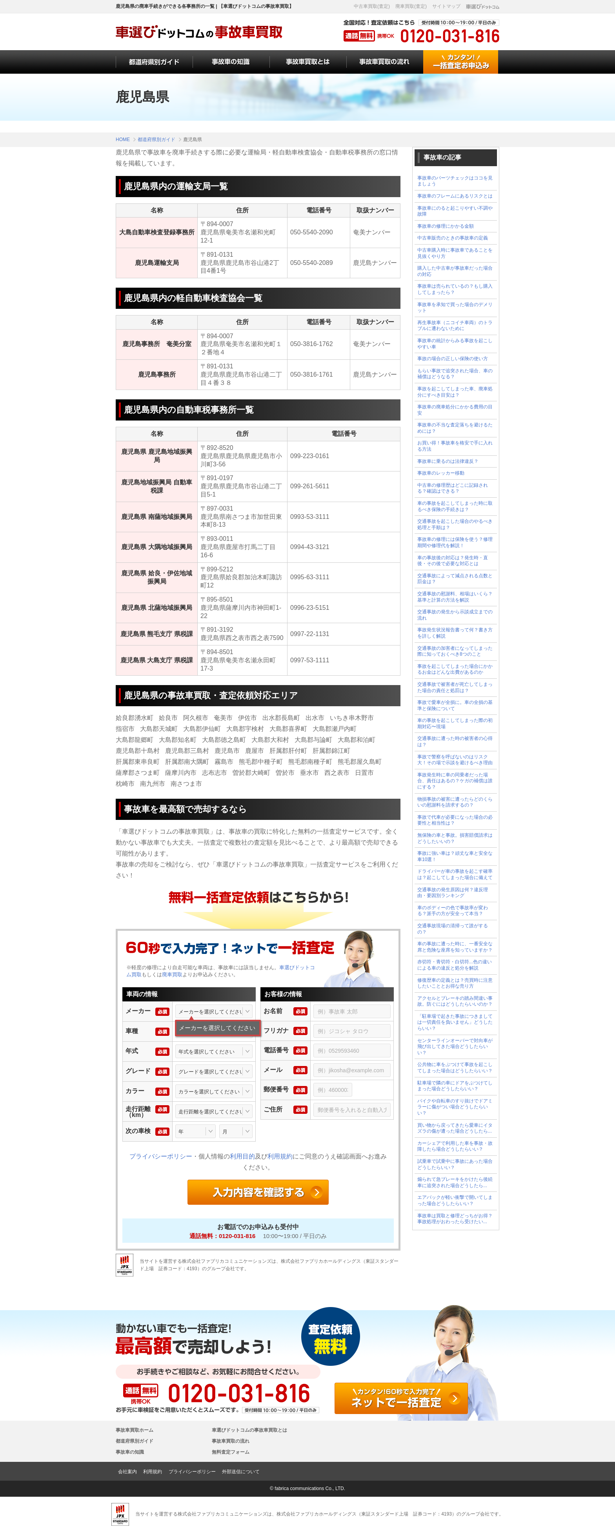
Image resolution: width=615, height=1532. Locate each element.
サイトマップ (446, 6)
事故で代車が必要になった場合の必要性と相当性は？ (455, 820)
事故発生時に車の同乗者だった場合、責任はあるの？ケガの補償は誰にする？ (455, 781)
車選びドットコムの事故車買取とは (249, 1430)
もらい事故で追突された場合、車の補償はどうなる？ (455, 374)
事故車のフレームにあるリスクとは (455, 196)
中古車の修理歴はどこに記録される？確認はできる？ (452, 488)
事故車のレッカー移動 (440, 473)
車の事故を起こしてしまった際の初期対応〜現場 (455, 723)
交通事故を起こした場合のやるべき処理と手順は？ (455, 524)
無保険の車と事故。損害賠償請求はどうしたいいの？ (455, 838)
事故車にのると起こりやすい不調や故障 (455, 211)
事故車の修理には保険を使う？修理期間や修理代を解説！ (455, 542)
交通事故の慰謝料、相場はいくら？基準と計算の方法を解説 (455, 597)
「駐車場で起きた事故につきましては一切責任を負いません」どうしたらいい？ (455, 1022)
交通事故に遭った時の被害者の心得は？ (455, 741)
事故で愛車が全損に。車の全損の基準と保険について (455, 705)
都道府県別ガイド (134, 1441)
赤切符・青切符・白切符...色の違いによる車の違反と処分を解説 (454, 965)
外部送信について (241, 1471)
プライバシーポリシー (160, 1156)
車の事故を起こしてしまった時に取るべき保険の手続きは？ (455, 506)
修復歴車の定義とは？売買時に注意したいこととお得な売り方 (455, 983)
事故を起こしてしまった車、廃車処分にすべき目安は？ (455, 392)
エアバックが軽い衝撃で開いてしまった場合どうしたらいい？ (455, 1200)
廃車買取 (172, 974)
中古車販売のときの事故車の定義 (452, 238)
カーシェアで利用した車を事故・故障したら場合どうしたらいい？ (455, 1146)
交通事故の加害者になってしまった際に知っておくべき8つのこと (455, 651)
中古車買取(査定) (372, 6)
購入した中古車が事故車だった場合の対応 (455, 271)
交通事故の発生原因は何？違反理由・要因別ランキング (452, 893)
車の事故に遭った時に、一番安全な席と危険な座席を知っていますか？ (455, 947)
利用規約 (280, 1156)
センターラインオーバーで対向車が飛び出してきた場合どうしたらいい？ (455, 1046)
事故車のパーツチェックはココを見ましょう (455, 181)
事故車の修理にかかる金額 (445, 226)
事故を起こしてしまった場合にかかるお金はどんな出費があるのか (455, 669)
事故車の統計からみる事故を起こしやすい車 (455, 344)
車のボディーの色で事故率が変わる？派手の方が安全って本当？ (452, 911)
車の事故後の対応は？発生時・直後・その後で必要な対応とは (452, 561)
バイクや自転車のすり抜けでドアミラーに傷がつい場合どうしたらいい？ (455, 1107)
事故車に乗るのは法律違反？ (448, 461)
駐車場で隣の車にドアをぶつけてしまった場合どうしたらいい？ (455, 1086)
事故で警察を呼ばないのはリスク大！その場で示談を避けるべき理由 (455, 760)
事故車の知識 (130, 1452)
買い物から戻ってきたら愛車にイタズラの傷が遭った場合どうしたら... (455, 1128)
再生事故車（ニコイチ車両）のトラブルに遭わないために (455, 326)
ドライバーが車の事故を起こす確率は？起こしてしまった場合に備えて (455, 874)
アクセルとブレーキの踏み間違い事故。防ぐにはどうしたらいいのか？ (455, 1001)
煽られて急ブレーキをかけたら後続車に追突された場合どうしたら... (455, 1182)
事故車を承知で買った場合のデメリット (455, 308)
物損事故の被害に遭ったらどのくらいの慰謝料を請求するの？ (455, 802)
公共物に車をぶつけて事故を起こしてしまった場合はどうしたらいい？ (455, 1067)
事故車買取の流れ (230, 1441)
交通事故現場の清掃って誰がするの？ (452, 929)
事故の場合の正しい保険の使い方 (452, 358)
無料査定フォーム (230, 1452)
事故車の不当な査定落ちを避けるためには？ (455, 428)
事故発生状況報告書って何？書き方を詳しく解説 (455, 633)
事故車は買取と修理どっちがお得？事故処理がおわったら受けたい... (455, 1219)
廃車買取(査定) (411, 6)
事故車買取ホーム (134, 1430)
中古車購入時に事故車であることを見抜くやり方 (455, 253)
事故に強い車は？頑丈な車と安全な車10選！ (455, 856)
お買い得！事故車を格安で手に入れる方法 (455, 446)
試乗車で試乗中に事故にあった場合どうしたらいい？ (455, 1164)
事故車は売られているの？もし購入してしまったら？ (455, 289)
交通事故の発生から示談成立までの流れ (455, 615)
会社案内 (127, 1471)
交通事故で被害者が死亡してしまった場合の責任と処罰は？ (455, 687)
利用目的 (242, 1156)
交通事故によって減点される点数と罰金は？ (455, 579)
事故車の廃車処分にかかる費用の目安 (455, 410)
